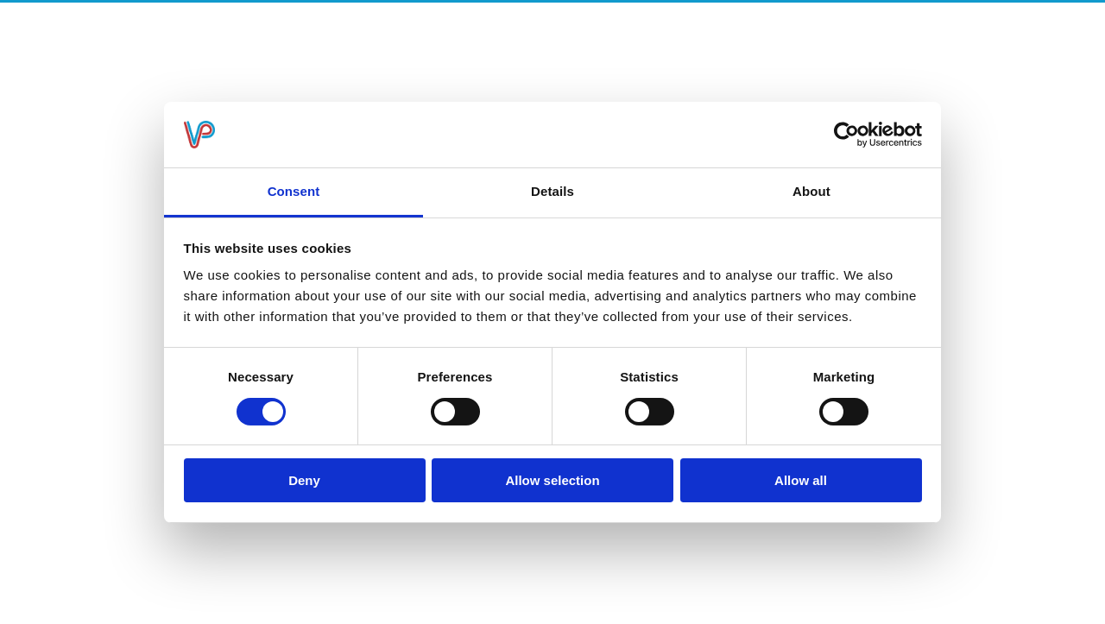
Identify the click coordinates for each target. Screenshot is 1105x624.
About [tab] (811, 191)
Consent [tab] (294, 191)
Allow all (800, 480)
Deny (304, 480)
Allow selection (552, 480)
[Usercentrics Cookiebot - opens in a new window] (846, 135)
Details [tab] (552, 191)
